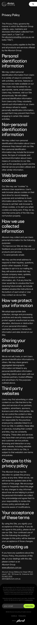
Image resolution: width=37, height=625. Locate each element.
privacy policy (29, 600)
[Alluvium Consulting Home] (8, 4)
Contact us (14, 615)
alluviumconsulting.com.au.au (18, 37)
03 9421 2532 (7, 576)
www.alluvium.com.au (11, 567)
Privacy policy (22, 615)
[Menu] (32, 4)
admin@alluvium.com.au (11, 579)
